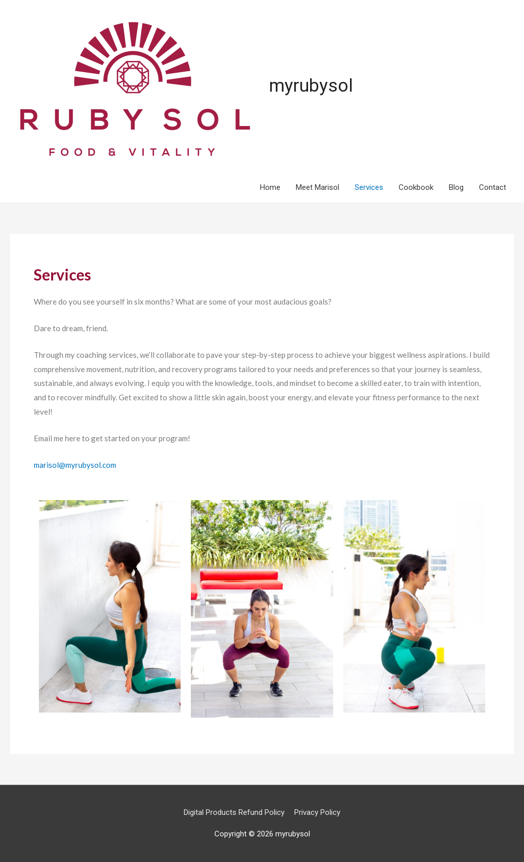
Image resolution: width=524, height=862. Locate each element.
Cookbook (416, 187)
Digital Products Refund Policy (234, 812)
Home (270, 187)
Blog (456, 187)
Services (369, 187)
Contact (492, 187)
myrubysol (311, 85)
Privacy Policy (317, 812)
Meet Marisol (317, 187)
